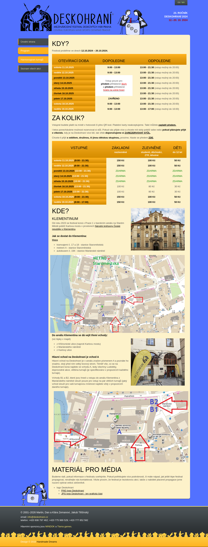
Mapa (55, 240)
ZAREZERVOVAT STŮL (137, 132)
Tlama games (64, 526)
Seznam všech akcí (31, 68)
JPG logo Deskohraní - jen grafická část (81, 493)
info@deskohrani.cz (37, 517)
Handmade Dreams (47, 541)
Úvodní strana (28, 41)
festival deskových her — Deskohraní (67, 17)
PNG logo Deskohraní (72, 490)
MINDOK (50, 526)
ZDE (150, 137)
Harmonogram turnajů (32, 59)
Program (25, 50)
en (183, 2)
